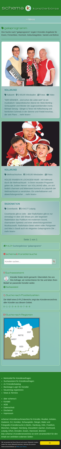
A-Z (10, 246)
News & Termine (11, 393)
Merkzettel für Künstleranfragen (17, 378)
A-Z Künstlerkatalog (12, 384)
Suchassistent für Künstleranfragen (19, 381)
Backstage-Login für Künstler (16, 387)
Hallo (30, 19)
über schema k (10, 399)
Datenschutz (9, 407)
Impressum (8, 413)
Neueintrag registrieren (14, 390)
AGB (6, 404)
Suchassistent (10, 287)
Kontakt (7, 401)
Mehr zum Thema (21, 447)
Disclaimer (8, 410)
